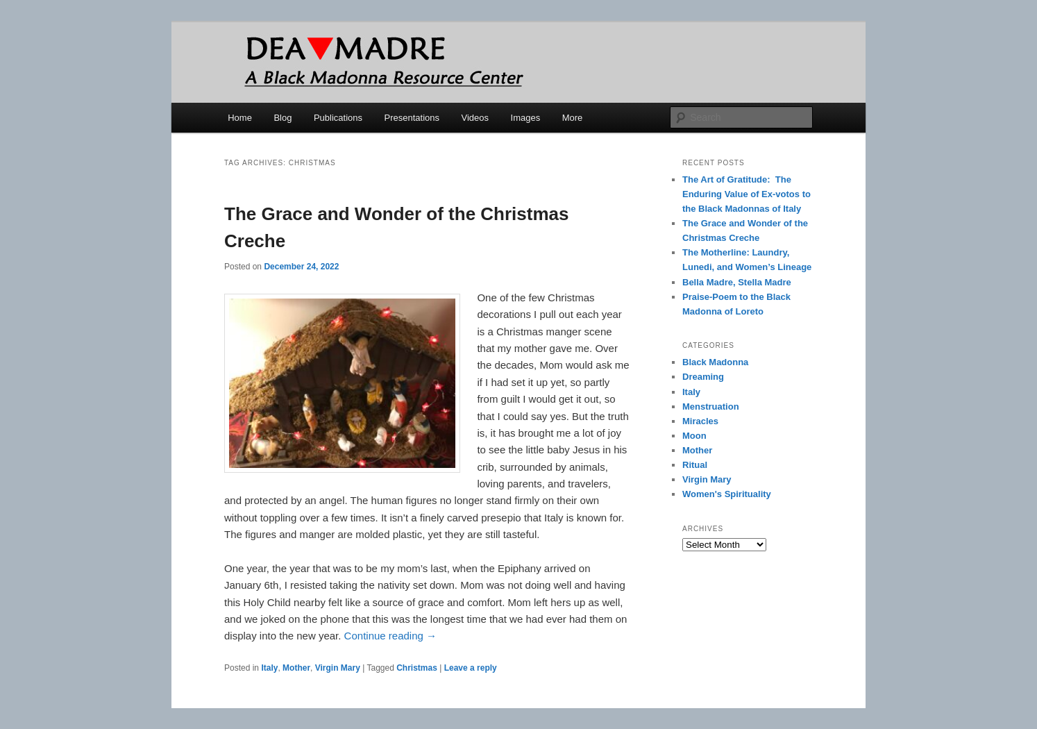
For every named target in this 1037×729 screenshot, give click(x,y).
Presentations (412, 117)
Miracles (700, 421)
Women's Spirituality (726, 494)
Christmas (416, 668)
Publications (338, 117)
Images (526, 117)
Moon (694, 435)
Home (240, 117)
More (572, 117)
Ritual (694, 465)
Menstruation (710, 406)
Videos (475, 117)
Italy (269, 668)
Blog (282, 117)
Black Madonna (715, 362)
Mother (296, 668)
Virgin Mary (337, 668)
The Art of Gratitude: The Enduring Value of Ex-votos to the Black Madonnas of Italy (746, 194)
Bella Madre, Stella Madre (736, 282)
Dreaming (703, 376)
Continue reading (390, 636)
